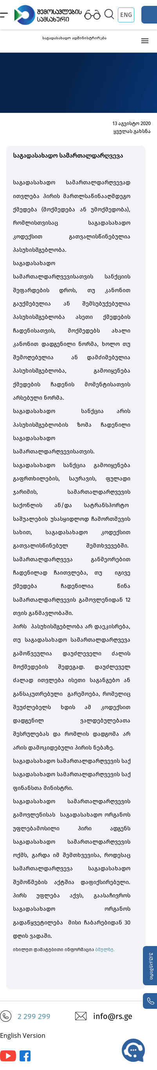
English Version (22, 1035)
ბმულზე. (105, 949)
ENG (126, 14)
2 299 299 (34, 1016)
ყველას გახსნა (132, 131)
